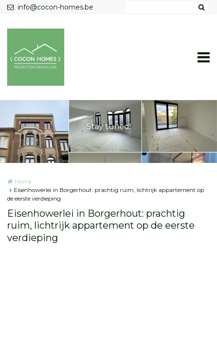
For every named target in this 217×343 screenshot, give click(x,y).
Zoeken (201, 7)
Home (23, 181)
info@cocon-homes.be (50, 7)
